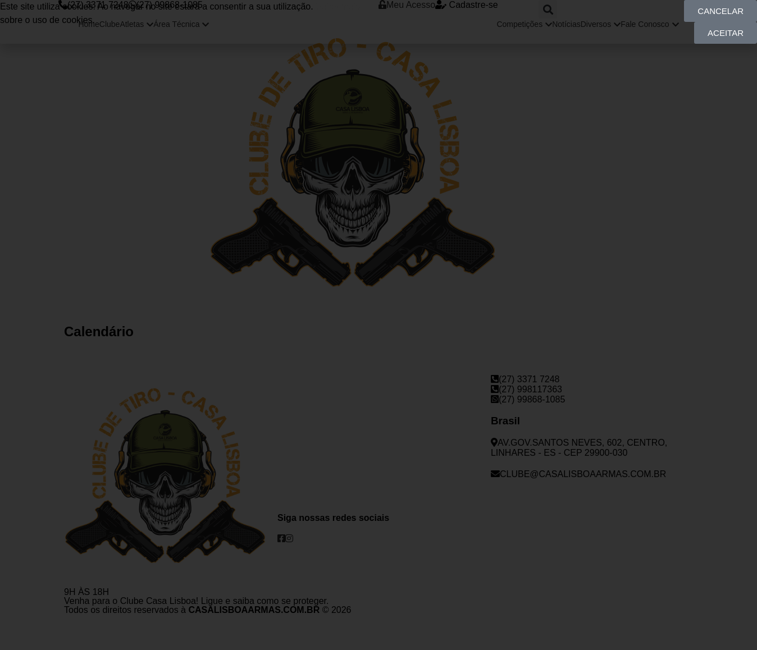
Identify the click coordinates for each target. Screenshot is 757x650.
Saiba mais (338, 6)
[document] (378, 325)
